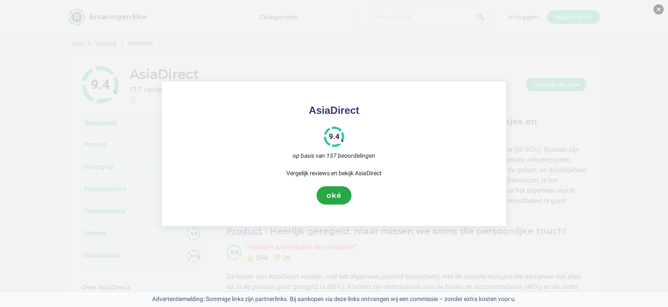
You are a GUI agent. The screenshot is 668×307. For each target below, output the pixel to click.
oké (334, 195)
